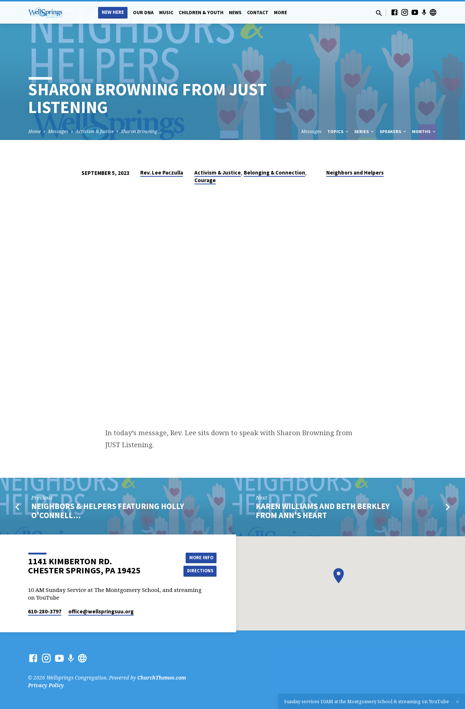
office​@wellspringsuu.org (101, 611)
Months (424, 131)
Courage (205, 180)
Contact (257, 12)
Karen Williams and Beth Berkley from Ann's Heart (323, 510)
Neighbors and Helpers (355, 172)
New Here (113, 12)
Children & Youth (201, 12)
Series (364, 131)
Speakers (393, 131)
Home (34, 131)
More (280, 12)
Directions (198, 571)
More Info (198, 556)
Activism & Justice (95, 131)
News (235, 12)
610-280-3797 (44, 611)
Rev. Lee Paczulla (161, 172)
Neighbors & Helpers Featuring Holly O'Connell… (107, 510)
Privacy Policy (46, 685)
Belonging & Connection (274, 172)
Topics (338, 131)
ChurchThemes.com (161, 677)
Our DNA (143, 12)
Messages (58, 131)
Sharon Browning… (141, 131)
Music (166, 12)
